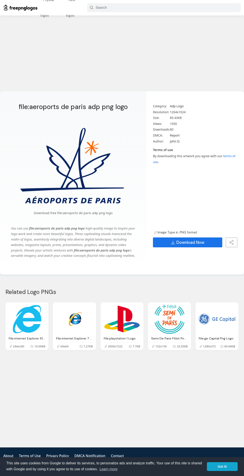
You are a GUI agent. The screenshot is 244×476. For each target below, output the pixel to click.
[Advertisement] (122, 56)
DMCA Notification (89, 455)
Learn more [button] (109, 469)
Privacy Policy (57, 455)
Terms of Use (30, 455)
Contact (117, 455)
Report (175, 135)
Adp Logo (177, 106)
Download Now (187, 242)
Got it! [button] (222, 466)
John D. (175, 141)
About (8, 455)
